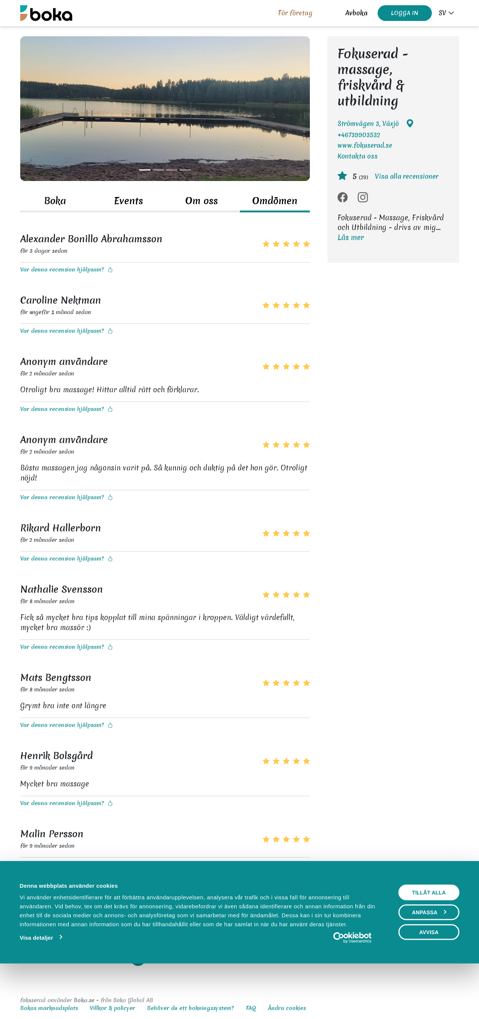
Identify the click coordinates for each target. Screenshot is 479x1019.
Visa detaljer (36, 986)
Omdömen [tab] (275, 200)
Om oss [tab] (201, 200)
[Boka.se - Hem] (46, 13)
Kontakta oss (358, 156)
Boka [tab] (55, 200)
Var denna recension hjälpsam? (66, 270)
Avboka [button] (356, 13)
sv (442, 13)
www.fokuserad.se (365, 145)
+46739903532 (359, 135)
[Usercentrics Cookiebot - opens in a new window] (352, 986)
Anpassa (429, 961)
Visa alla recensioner (406, 176)
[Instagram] (363, 197)
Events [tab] (128, 200)
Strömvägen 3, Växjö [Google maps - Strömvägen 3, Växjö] (376, 124)
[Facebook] (343, 197)
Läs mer (351, 237)
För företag (295, 13)
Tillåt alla (429, 941)
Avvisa (429, 981)
